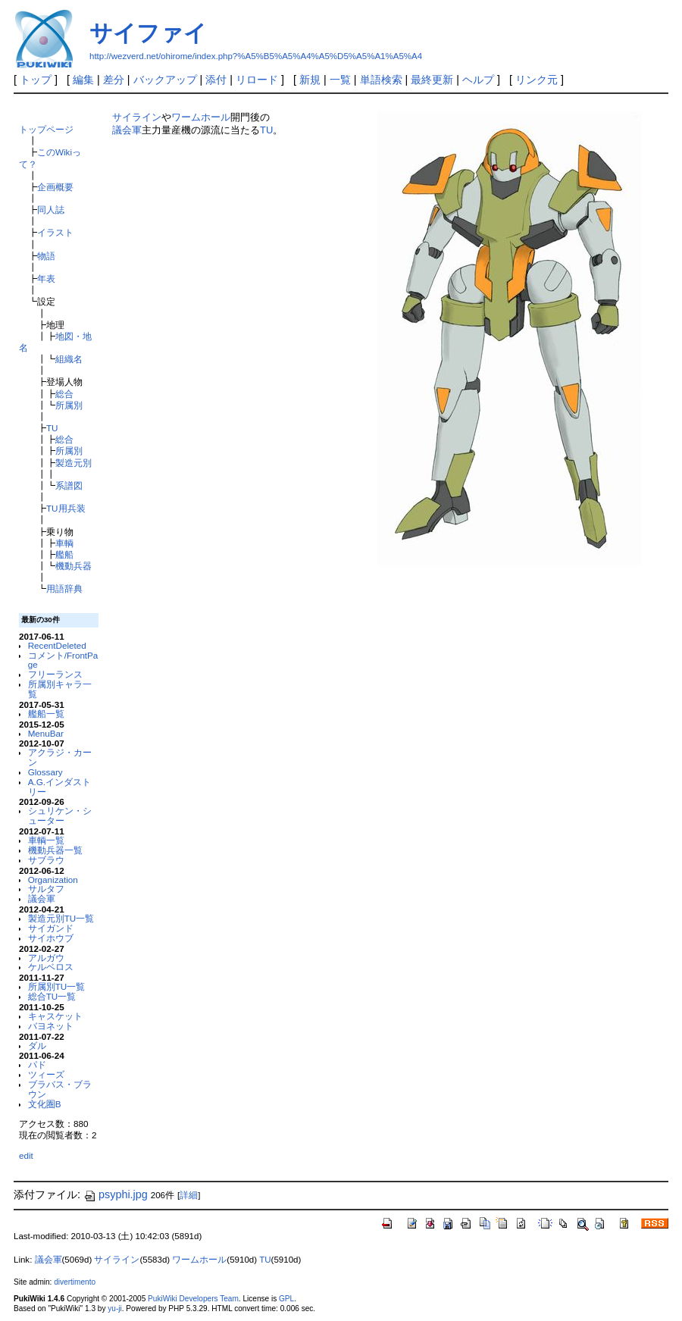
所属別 (69, 405)
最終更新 (432, 80)
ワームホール (200, 117)
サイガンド (51, 928)
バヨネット (51, 1026)
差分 (113, 80)
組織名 (69, 359)
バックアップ (165, 80)
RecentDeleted (57, 645)
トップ (36, 80)
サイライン (136, 117)
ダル (37, 1045)
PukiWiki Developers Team (193, 1298)
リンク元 (536, 80)
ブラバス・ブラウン (60, 1089)
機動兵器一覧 (55, 850)
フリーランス (55, 674)
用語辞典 (64, 588)
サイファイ (148, 32)
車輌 (64, 543)
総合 (64, 394)
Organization (53, 879)
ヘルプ (478, 80)
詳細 (189, 1195)
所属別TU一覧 (57, 986)
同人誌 (50, 209)
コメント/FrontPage (63, 660)
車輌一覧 (46, 840)
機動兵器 (73, 566)
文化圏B (44, 1104)
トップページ (46, 129)
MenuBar (46, 733)
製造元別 (73, 463)
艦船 (64, 554)
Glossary (45, 772)
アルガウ (46, 958)
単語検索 (381, 80)
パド (37, 1064)
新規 (310, 80)
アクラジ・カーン (60, 757)
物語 (46, 256)
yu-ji (114, 1308)
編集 (83, 80)
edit (26, 1155)
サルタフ (46, 889)
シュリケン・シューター (60, 815)
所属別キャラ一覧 (60, 689)
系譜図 (69, 485)
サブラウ (46, 860)
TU (52, 428)
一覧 (340, 80)
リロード (257, 80)
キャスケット (55, 1016)
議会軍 (41, 898)
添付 (216, 80)
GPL (286, 1298)
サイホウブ (51, 938)
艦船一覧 (46, 713)
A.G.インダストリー (59, 787)
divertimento (74, 1282)
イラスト (55, 232)
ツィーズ (46, 1074)
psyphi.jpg (115, 1194)
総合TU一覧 (52, 996)
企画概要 (55, 187)
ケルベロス (51, 967)
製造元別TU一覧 (61, 918)
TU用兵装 (66, 508)
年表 (46, 278)
